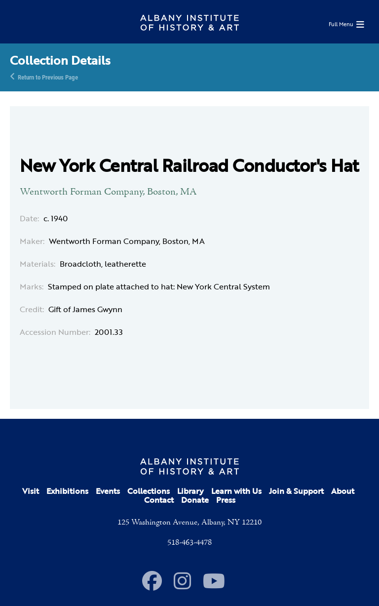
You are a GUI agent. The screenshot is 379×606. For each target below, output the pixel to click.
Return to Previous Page (48, 77)
